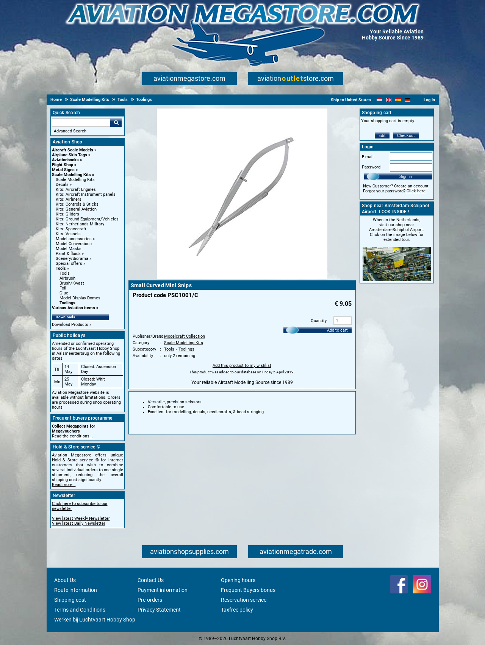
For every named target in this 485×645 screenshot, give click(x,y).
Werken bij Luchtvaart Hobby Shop (94, 620)
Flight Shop (62, 164)
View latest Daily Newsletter (78, 523)
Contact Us (151, 580)
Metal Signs (63, 169)
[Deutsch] (407, 100)
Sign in (405, 176)
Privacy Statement (159, 610)
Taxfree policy (237, 610)
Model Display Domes (79, 298)
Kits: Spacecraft (71, 229)
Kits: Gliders (67, 214)
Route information (75, 590)
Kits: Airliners (68, 199)
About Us (65, 580)
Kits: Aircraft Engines (76, 189)
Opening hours (238, 580)
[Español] (398, 100)
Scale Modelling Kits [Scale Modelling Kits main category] (75, 179)
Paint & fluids (68, 253)
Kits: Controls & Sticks (77, 204)
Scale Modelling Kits (71, 174)
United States (358, 100)
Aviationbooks (65, 159)
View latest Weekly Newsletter (81, 518)
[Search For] (81, 122)
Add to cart (337, 330)
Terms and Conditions (79, 610)
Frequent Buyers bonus (248, 590)
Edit (382, 135)
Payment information (163, 590)
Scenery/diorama (72, 258)
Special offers (69, 263)
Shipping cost (70, 600)
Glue (63, 293)
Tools (61, 268)
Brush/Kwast (71, 283)
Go (116, 122)
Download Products (70, 324)
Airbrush (67, 278)
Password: (372, 167)
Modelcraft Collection (184, 336)
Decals (62, 184)
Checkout (406, 135)
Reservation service (243, 600)
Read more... (64, 484)
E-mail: (368, 156)
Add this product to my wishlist (242, 365)
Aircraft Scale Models (72, 150)
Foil (62, 288)
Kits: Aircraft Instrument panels (86, 194)
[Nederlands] (379, 100)
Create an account (411, 186)
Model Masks (68, 248)
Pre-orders (150, 600)
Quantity (319, 320)
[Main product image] (242, 277)
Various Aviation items (73, 307)
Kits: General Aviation (76, 209)
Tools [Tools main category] (64, 273)
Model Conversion (72, 243)
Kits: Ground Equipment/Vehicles (87, 219)
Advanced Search (70, 131)
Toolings (67, 302)
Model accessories (74, 238)
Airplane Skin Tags (69, 155)
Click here (416, 191)
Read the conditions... (72, 436)
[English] (389, 100)
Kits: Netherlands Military (80, 224)
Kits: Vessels (68, 233)
